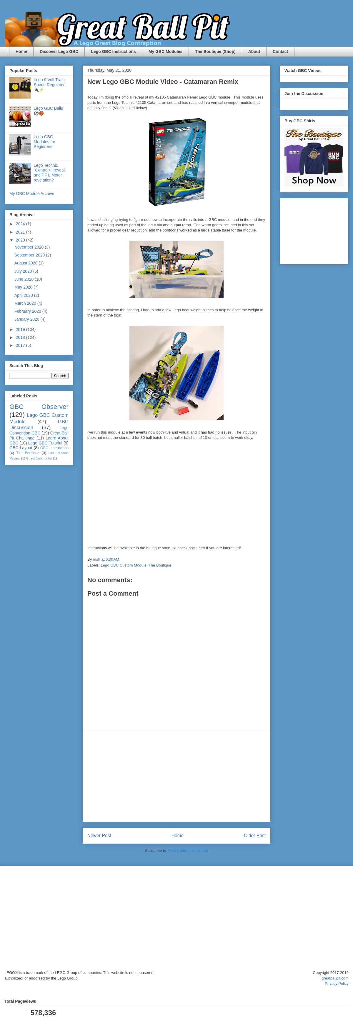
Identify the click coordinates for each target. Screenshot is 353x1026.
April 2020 (24, 295)
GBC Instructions (54, 448)
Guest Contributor (39, 458)
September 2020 (30, 255)
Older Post (255, 835)
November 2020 (29, 247)
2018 (21, 337)
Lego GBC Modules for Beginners (44, 141)
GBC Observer (39, 406)
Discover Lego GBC (59, 51)
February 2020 (28, 311)
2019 (21, 329)
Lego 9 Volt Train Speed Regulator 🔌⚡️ (49, 84)
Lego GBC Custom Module (123, 565)
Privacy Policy (337, 983)
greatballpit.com (335, 978)
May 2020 (24, 287)
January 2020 (27, 319)
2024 (21, 223)
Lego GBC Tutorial (45, 443)
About (254, 51)
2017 (21, 345)
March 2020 (25, 303)
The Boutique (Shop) (215, 51)
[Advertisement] (176, 776)
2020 (21, 240)
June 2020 (24, 279)
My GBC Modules (165, 51)
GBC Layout (20, 447)
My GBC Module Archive (31, 193)
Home (21, 51)
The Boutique (160, 565)
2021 (21, 232)
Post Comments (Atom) (188, 850)
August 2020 (26, 263)
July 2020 (23, 271)
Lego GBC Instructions (113, 51)
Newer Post (99, 835)
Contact (280, 51)
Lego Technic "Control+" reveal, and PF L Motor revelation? (50, 172)
